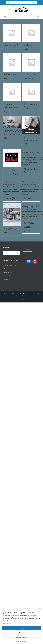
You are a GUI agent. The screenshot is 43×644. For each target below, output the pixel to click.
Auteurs (27, 249)
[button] (40, 609)
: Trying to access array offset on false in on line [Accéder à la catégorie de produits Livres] (18, 191)
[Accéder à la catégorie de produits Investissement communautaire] (12, 128)
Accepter (21, 628)
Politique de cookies (20, 641)
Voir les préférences (21, 637)
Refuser (21, 633)
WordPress (25, 296)
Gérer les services (7, 623)
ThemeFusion (23, 294)
